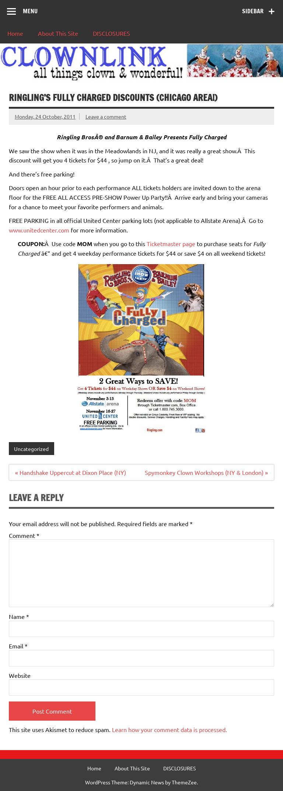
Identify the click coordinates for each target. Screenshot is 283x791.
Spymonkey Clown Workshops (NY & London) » (206, 472)
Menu (30, 11)
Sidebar (252, 11)
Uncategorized (31, 448)
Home (15, 33)
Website (20, 675)
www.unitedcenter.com (39, 230)
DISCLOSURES (111, 33)
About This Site (58, 33)
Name (19, 616)
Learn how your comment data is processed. (169, 729)
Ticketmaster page (171, 243)
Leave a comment (105, 116)
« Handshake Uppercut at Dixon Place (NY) (70, 472)
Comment (24, 535)
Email (18, 646)
